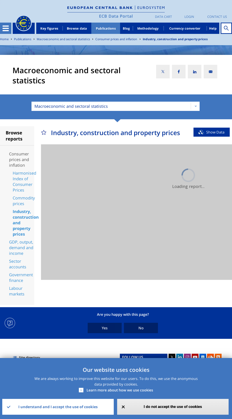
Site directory (29, 357)
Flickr (202, 357)
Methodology (148, 28)
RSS (218, 357)
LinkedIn (179, 357)
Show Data (215, 132)
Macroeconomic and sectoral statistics (63, 39)
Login (189, 16)
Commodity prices (24, 200)
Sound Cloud (210, 357)
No (141, 327)
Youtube (195, 357)
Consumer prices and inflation (116, 39)
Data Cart (163, 16)
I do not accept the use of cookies (173, 407)
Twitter (172, 357)
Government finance (21, 277)
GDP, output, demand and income (21, 247)
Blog (126, 28)
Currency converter (185, 28)
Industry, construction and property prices (175, 39)
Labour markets (16, 291)
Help (213, 28)
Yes (105, 327)
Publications (106, 28)
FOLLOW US (132, 357)
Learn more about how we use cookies (120, 390)
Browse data (77, 28)
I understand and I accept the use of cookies (58, 406)
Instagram (187, 357)
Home (4, 39)
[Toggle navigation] (5, 28)
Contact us (217, 16)
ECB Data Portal (116, 16)
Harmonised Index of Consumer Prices (24, 181)
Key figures (49, 28)
